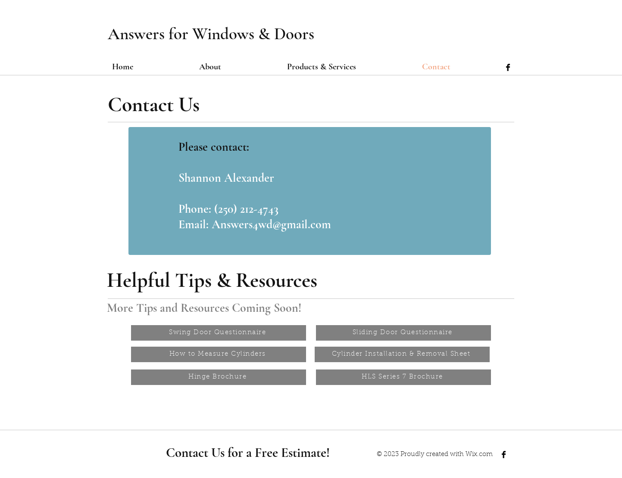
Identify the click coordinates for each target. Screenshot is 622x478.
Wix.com (479, 454)
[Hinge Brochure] (218, 377)
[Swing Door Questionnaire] (218, 333)
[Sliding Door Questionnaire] (403, 333)
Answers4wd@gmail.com (271, 224)
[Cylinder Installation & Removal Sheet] (402, 354)
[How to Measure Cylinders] (218, 354)
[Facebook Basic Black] (508, 67)
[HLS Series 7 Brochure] (403, 377)
